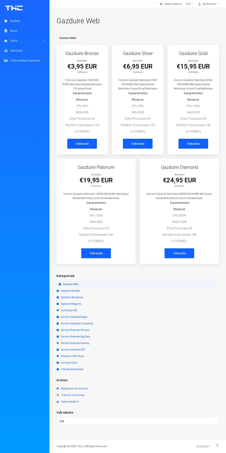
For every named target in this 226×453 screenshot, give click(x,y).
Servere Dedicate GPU (71, 349)
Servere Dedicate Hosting (73, 343)
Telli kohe (82, 143)
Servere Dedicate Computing (75, 323)
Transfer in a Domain (71, 395)
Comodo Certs (67, 362)
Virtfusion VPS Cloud (70, 356)
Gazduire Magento (69, 303)
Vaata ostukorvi (68, 401)
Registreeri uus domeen (72, 388)
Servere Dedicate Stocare (73, 330)
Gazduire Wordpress (70, 297)
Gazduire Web (68, 284)
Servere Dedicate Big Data (73, 336)
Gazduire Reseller (68, 290)
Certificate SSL (67, 310)
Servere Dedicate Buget (72, 316)
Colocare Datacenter (70, 369)
